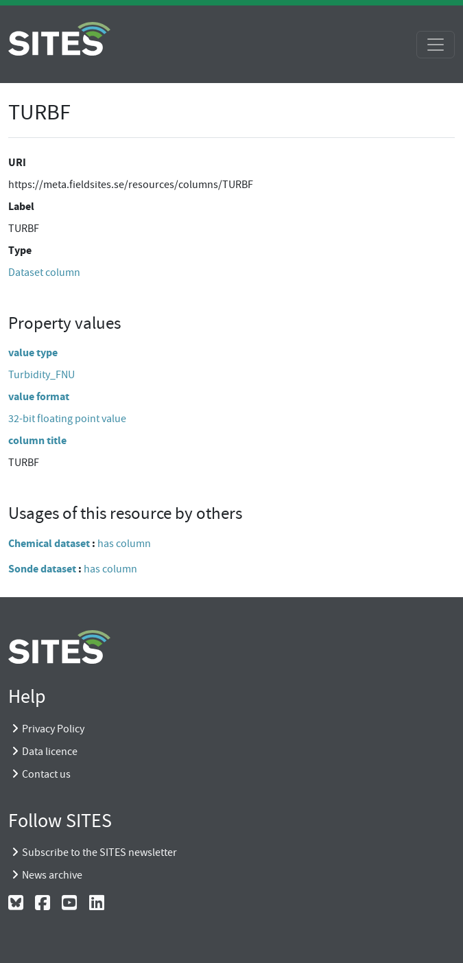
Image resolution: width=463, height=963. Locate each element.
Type (20, 250)
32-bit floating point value (67, 419)
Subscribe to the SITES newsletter (99, 852)
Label (21, 206)
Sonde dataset (42, 568)
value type (33, 352)
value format (38, 396)
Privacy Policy (53, 729)
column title (37, 440)
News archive (52, 875)
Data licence (50, 751)
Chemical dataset (49, 543)
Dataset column (44, 272)
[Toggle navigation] (435, 44)
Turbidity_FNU (41, 375)
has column (124, 543)
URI (17, 162)
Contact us (46, 774)
